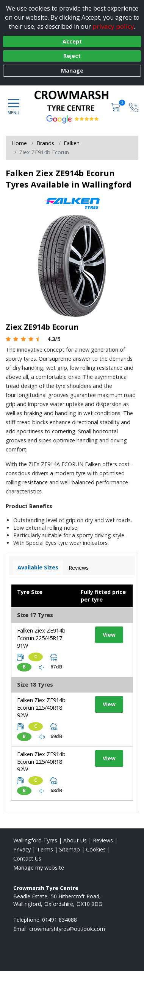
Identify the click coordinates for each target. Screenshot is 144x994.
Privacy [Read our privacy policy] (22, 849)
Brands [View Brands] (45, 143)
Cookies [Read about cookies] (96, 849)
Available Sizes (37, 567)
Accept (72, 41)
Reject (72, 55)
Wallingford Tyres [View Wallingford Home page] (35, 840)
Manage (72, 70)
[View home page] (75, 100)
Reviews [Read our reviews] (103, 840)
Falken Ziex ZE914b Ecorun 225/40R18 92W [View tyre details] (41, 707)
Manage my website (38, 867)
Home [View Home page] (19, 143)
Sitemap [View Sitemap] (69, 849)
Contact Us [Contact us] (27, 858)
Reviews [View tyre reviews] (79, 567)
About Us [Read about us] (75, 840)
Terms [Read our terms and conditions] (45, 849)
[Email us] (67, 928)
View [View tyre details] (109, 634)
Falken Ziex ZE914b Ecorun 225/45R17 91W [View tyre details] (41, 638)
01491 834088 (59, 919)
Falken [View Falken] (72, 143)
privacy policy (113, 26)
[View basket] (116, 106)
